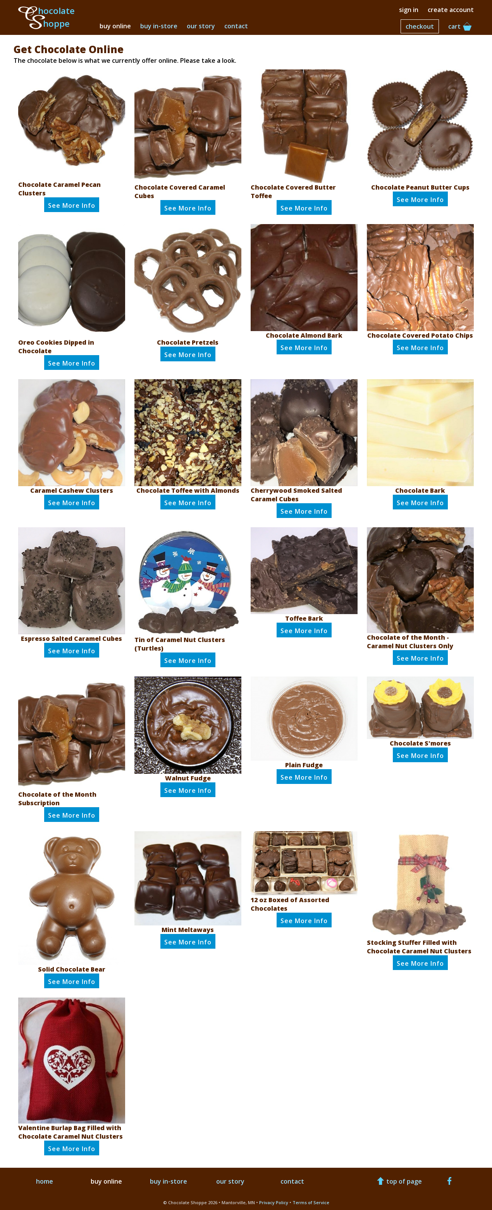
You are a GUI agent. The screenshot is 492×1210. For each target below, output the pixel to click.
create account (451, 9)
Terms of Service (310, 1202)
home (44, 1181)
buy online (115, 26)
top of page (398, 1181)
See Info (71, 205)
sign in (408, 9)
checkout (420, 26)
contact (236, 26)
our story (201, 26)
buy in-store (158, 26)
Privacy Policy (273, 1202)
